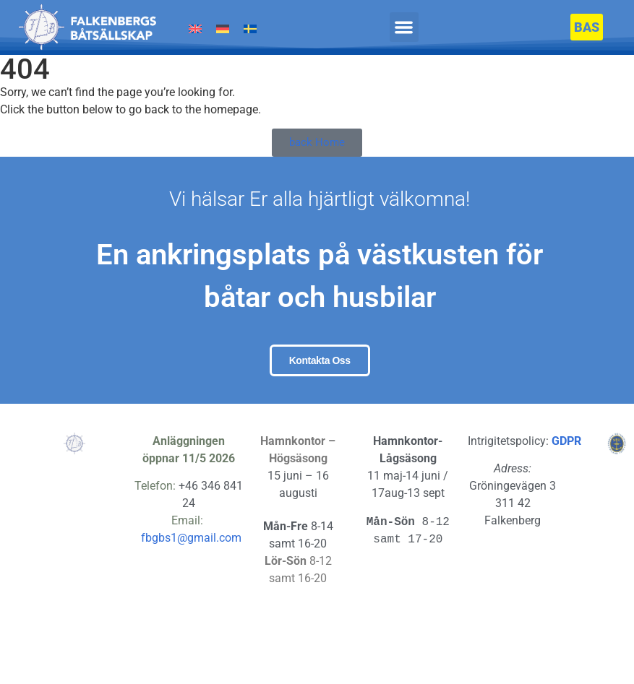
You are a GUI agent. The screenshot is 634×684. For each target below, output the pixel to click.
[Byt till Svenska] (250, 29)
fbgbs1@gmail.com (191, 590)
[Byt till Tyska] (222, 29)
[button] (404, 27)
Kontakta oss (320, 388)
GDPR (566, 493)
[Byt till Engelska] (195, 29)
